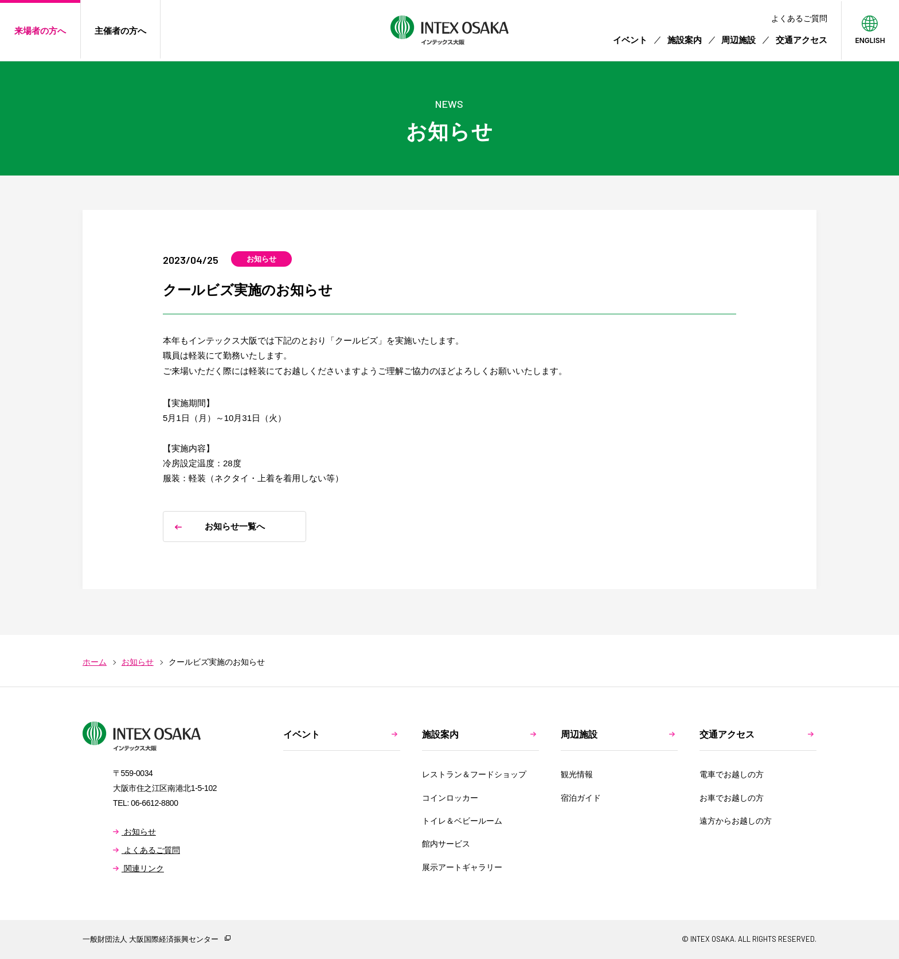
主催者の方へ (120, 31)
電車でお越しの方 (731, 774)
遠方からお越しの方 (735, 820)
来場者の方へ (40, 31)
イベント (630, 40)
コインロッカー (450, 797)
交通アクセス (801, 40)
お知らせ (134, 831)
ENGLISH (870, 40)
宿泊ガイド (581, 797)
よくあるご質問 (799, 18)
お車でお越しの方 (731, 797)
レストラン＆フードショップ (474, 774)
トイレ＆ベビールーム (462, 820)
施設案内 (684, 40)
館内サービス (446, 843)
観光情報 (577, 774)
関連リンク (138, 868)
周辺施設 (738, 40)
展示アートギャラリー (462, 867)
